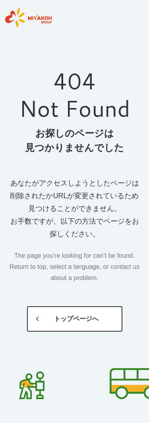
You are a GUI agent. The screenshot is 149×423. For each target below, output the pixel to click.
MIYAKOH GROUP (28, 18)
